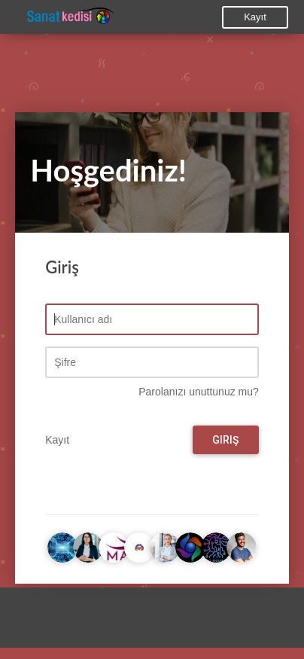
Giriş (225, 440)
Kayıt (255, 17)
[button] (26, 621)
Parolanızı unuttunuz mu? (198, 392)
